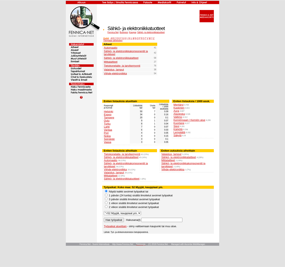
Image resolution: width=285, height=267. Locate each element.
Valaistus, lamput (114, 69)
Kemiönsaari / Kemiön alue (189, 120)
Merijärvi (179, 104)
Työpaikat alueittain (115, 226)
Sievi (176, 126)
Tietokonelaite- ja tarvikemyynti (122, 65)
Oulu (106, 120)
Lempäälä (179, 132)
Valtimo (178, 116)
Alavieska (179, 113)
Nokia (107, 135)
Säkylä (178, 135)
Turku (107, 123)
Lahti (107, 126)
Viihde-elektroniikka (115, 73)
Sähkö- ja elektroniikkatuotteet (151, 32)
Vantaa (108, 129)
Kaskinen (179, 107)
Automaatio (110, 47)
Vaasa (107, 142)
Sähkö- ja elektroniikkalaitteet (121, 57)
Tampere (109, 117)
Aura (176, 110)
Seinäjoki (109, 139)
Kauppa (132, 32)
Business (124, 32)
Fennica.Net (113, 32)
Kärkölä (178, 129)
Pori (106, 132)
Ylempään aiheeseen (112, 40)
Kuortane (179, 123)
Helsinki (108, 111)
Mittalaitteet (110, 61)
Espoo (107, 114)
